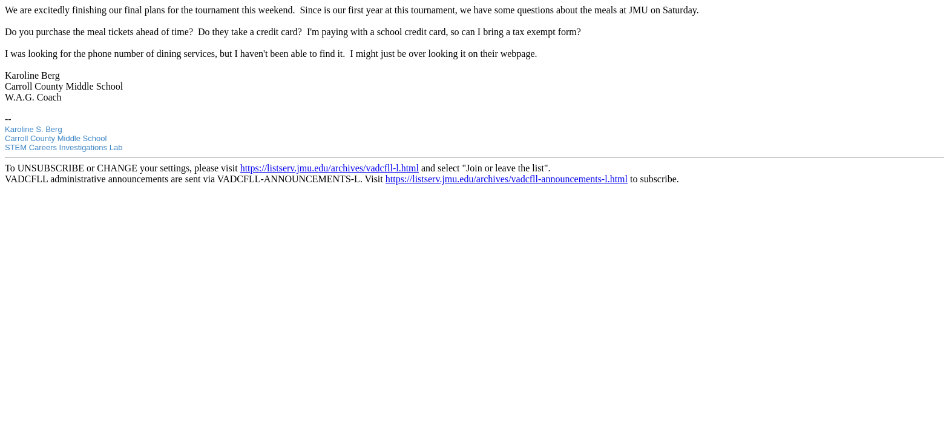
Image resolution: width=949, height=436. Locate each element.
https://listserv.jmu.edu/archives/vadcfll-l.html (329, 168)
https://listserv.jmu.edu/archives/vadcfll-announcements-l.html (507, 179)
